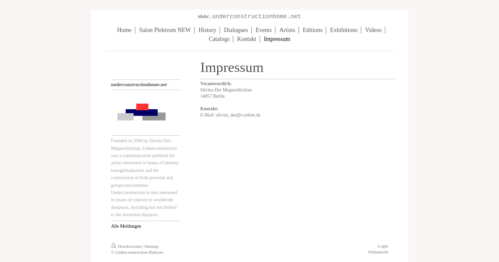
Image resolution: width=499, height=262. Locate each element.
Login (383, 246)
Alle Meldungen (126, 226)
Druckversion (126, 246)
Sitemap (151, 246)
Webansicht (378, 251)
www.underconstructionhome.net (249, 16)
